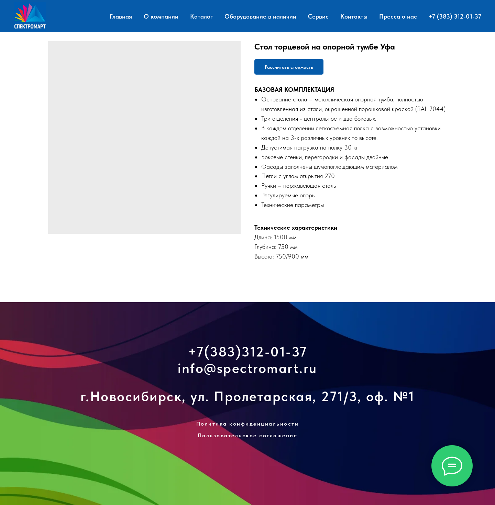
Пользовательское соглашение (248, 435)
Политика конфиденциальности (247, 423)
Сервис (318, 16)
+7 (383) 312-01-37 (455, 16)
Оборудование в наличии (260, 16)
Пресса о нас (398, 16)
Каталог (201, 16)
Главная (121, 16)
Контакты (353, 16)
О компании (161, 16)
